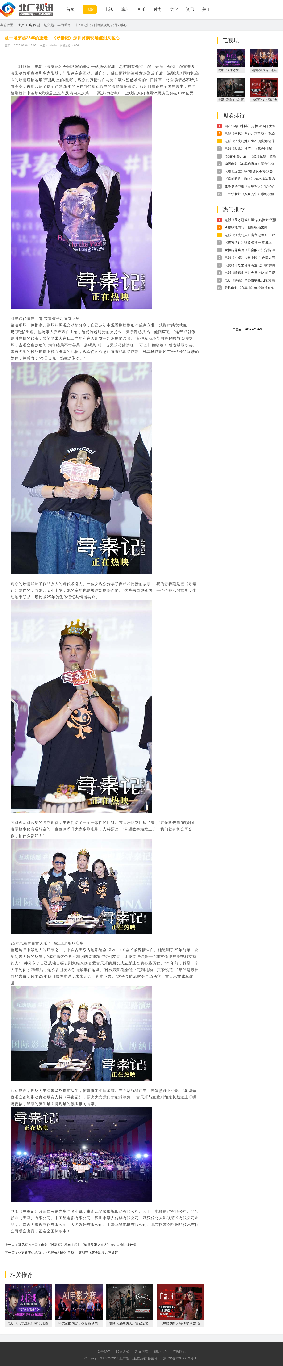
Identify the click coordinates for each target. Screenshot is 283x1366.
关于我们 (103, 1351)
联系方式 (122, 1351)
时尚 (157, 9)
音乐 (141, 9)
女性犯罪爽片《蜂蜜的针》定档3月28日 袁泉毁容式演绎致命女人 (250, 250)
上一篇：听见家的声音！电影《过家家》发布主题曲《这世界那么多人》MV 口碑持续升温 (70, 1245)
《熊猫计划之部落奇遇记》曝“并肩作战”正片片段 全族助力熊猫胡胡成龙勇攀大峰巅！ (250, 265)
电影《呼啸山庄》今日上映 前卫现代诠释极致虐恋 (250, 273)
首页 (70, 9)
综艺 (125, 9)
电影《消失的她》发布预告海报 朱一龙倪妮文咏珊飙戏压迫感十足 (250, 141)
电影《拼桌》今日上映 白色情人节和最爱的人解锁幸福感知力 (250, 258)
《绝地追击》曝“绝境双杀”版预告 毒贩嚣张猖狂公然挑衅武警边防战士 (249, 171)
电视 (108, 9)
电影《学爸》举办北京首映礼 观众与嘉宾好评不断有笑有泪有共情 (250, 134)
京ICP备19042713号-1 (179, 1358)
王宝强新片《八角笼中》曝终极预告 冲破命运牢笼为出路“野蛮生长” (249, 194)
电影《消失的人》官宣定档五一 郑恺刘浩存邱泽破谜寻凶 (250, 235)
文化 (174, 9)
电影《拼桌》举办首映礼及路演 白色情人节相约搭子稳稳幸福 (250, 280)
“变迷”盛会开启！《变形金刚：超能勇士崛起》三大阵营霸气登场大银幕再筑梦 (250, 156)
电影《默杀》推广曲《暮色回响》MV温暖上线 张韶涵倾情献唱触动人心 (249, 149)
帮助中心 (160, 1351)
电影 (89, 9)
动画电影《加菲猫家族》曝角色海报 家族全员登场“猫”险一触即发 (249, 164)
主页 (21, 25)
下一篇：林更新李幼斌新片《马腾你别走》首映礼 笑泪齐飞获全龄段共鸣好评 (61, 1252)
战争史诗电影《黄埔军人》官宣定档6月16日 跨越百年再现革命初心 (249, 186)
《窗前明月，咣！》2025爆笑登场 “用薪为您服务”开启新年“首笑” (250, 179)
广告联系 (179, 1351)
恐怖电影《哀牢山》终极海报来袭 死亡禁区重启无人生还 (249, 288)
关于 (206, 9)
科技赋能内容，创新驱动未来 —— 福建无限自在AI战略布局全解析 (250, 228)
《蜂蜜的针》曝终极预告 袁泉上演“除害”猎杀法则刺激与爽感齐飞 (249, 243)
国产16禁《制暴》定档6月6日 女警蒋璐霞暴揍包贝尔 (250, 126)
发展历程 (141, 1351)
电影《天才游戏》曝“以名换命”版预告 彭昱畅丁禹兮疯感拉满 (250, 220)
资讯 (190, 9)
